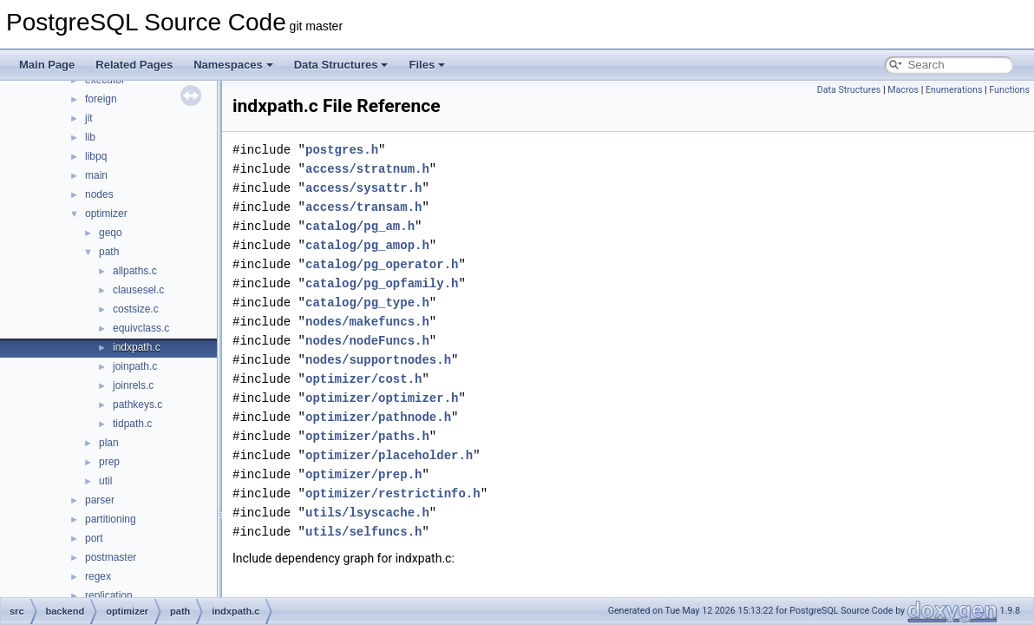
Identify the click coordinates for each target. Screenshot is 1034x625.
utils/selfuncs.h (363, 531)
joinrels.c (133, 385)
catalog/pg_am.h (360, 226)
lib (90, 137)
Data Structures (341, 64)
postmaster (110, 557)
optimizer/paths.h (367, 436)
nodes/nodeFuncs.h (367, 340)
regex (98, 576)
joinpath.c (135, 366)
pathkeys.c (137, 404)
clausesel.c (138, 290)
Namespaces (233, 64)
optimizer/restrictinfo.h (393, 493)
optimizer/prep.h (363, 474)
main (96, 175)
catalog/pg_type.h (367, 302)
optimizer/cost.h (363, 379)
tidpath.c (132, 424)
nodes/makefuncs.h (367, 321)
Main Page (47, 64)
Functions (1009, 89)
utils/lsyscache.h (367, 512)
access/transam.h (363, 207)
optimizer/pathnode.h (378, 417)
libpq (96, 156)
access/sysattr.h (363, 188)
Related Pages (134, 64)
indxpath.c (136, 347)
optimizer (106, 213)
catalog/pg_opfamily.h (381, 283)
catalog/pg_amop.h (367, 245)
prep (109, 462)
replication (109, 595)
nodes (99, 194)
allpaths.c (135, 271)
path (109, 252)
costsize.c (136, 309)
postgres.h (341, 149)
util (105, 481)
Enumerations (954, 89)
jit (89, 118)
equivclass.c (141, 328)
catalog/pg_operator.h (381, 264)
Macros (903, 89)
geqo (110, 233)
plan (109, 443)
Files (427, 64)
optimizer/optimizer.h (381, 398)
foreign (101, 99)
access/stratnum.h (367, 169)
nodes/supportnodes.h (378, 360)
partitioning (110, 519)
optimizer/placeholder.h (389, 455)
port (94, 538)
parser (100, 500)
